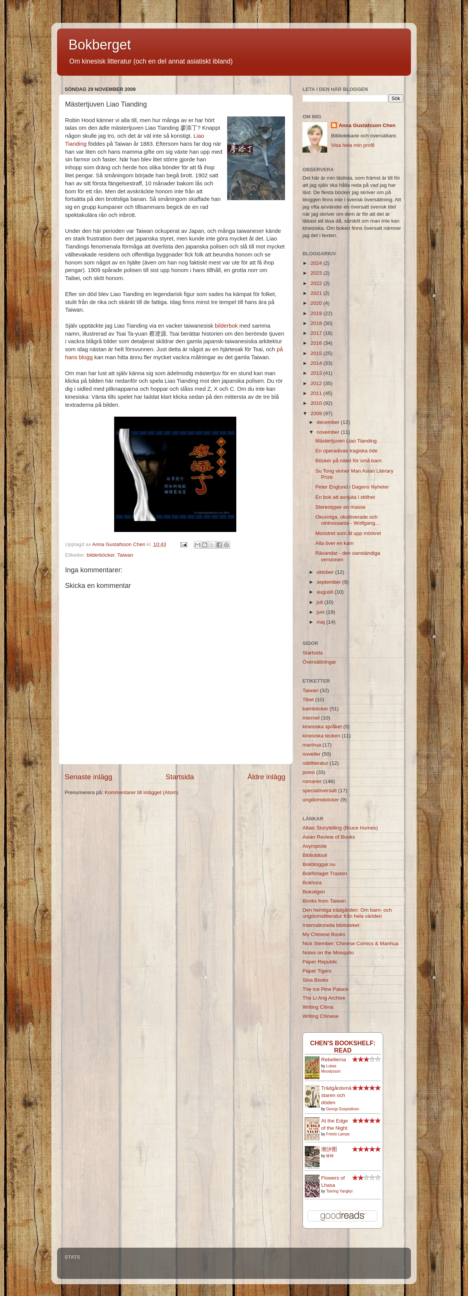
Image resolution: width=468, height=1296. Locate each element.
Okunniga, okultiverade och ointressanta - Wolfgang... (347, 520)
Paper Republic (319, 962)
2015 (316, 353)
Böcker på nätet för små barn (348, 460)
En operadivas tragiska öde (346, 451)
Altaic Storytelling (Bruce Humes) (340, 828)
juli (320, 602)
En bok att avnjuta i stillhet (345, 497)
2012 (316, 383)
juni (321, 612)
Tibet (308, 699)
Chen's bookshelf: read (343, 1047)
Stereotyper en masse (340, 507)
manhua (311, 745)
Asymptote (314, 846)
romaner (312, 781)
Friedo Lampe (338, 1134)
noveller (311, 754)
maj (321, 622)
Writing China (317, 1007)
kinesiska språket (322, 726)
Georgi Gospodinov (342, 1109)
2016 (316, 343)
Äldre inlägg (266, 777)
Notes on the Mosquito (328, 952)
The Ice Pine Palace (325, 989)
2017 (316, 333)
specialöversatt (319, 790)
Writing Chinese (320, 1016)
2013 (316, 373)
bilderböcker (101, 555)
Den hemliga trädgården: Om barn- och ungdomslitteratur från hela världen (347, 913)
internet (311, 718)
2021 (316, 293)
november (329, 432)
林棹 (330, 1156)
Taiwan (125, 555)
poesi (308, 772)
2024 (316, 263)
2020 (316, 303)
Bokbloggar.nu (318, 864)
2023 (316, 273)
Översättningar (319, 662)
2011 (316, 393)
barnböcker (315, 709)
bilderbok (226, 326)
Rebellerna (333, 1059)
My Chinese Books (323, 934)
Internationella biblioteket (330, 925)
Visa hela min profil (352, 145)
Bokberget (99, 45)
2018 (316, 323)
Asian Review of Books (328, 837)
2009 (316, 413)
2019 (316, 313)
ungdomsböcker (320, 799)
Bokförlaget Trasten (324, 873)
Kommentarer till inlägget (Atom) (141, 792)
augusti (325, 592)
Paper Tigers (317, 971)
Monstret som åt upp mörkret (348, 533)
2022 (316, 283)
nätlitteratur (315, 763)
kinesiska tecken (321, 736)
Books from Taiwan (324, 901)
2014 (316, 363)
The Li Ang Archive (323, 998)
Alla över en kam (334, 543)
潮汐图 (329, 1149)
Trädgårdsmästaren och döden (336, 1095)
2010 (316, 403)
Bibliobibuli (314, 855)
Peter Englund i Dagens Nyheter (352, 487)
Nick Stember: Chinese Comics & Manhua (350, 943)
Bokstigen (313, 892)
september (329, 582)
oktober (326, 572)
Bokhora (312, 882)
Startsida (180, 777)
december (329, 422)
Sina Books (315, 980)
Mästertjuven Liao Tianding (346, 441)
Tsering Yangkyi (339, 1191)
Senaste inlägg (88, 777)
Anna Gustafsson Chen (367, 125)
